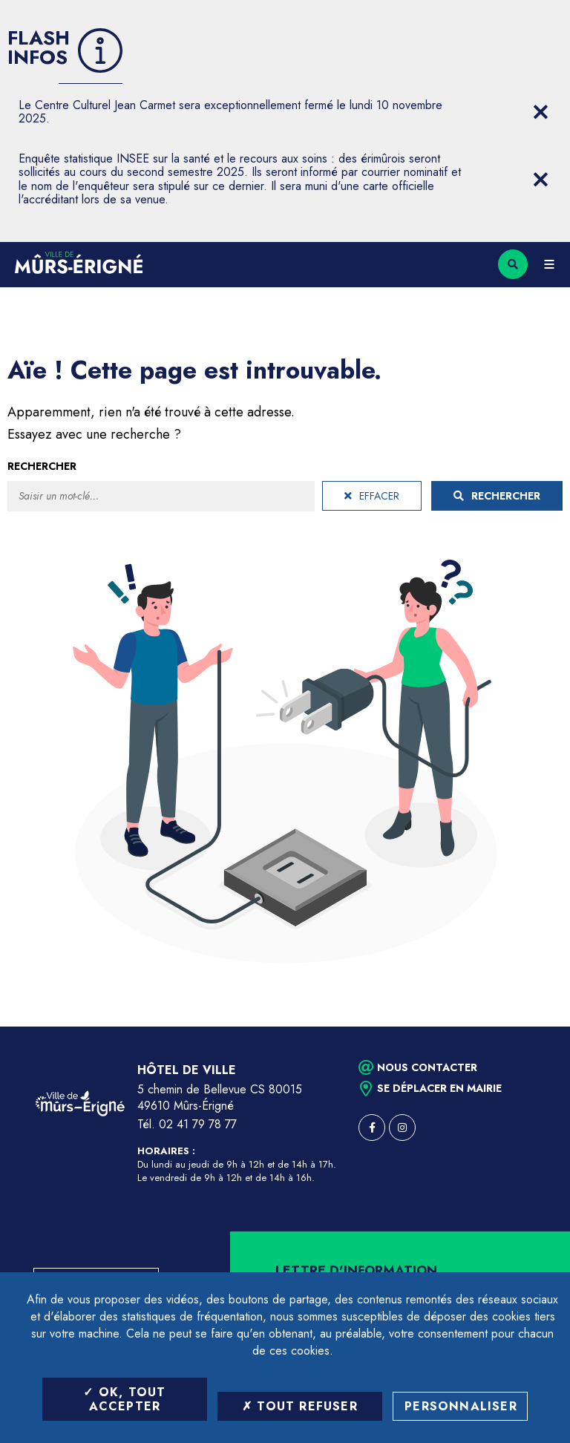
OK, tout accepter (124, 1399)
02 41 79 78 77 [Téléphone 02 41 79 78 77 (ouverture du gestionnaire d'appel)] (198, 1124)
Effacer (371, 495)
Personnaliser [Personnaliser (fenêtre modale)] (460, 1406)
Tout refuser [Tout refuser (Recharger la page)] (300, 1406)
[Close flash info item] (540, 112)
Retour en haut (533, 1026)
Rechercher (41, 466)
